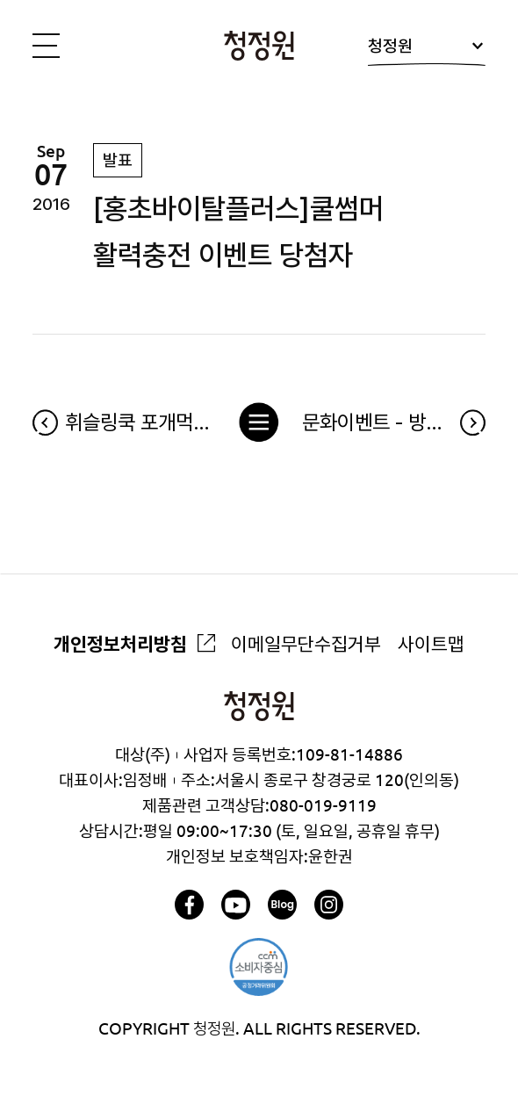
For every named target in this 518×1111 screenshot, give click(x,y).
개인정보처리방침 (120, 643)
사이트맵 (431, 643)
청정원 (427, 51)
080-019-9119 (323, 805)
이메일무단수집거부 (306, 643)
